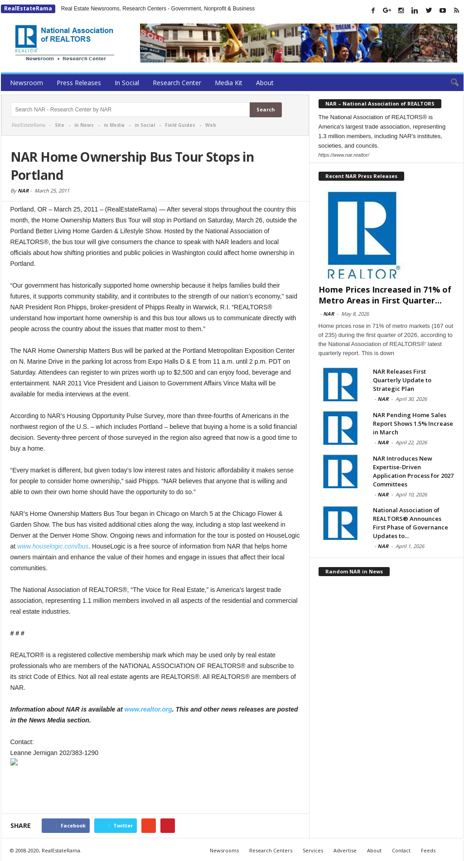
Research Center (177, 82)
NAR (23, 190)
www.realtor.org (148, 709)
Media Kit (228, 82)
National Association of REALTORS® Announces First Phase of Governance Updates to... (410, 523)
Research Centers (270, 850)
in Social (145, 125)
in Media (114, 125)
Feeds (428, 850)
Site (59, 125)
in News (84, 125)
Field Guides (180, 125)
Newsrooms (224, 850)
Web (210, 125)
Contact (401, 850)
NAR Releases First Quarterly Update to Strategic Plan (402, 380)
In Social (127, 82)
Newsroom (26, 82)
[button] (450, 83)
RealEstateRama (28, 8)
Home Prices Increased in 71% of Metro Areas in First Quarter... (385, 295)
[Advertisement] (155, 789)
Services (313, 850)
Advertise (345, 850)
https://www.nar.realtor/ (344, 155)
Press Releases (79, 82)
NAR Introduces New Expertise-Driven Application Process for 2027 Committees (413, 471)
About (265, 82)
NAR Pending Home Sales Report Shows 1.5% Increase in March (413, 423)
